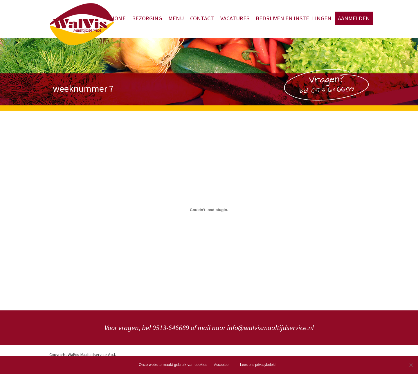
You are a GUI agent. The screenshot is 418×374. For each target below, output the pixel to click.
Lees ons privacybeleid (257, 365)
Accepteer (222, 365)
